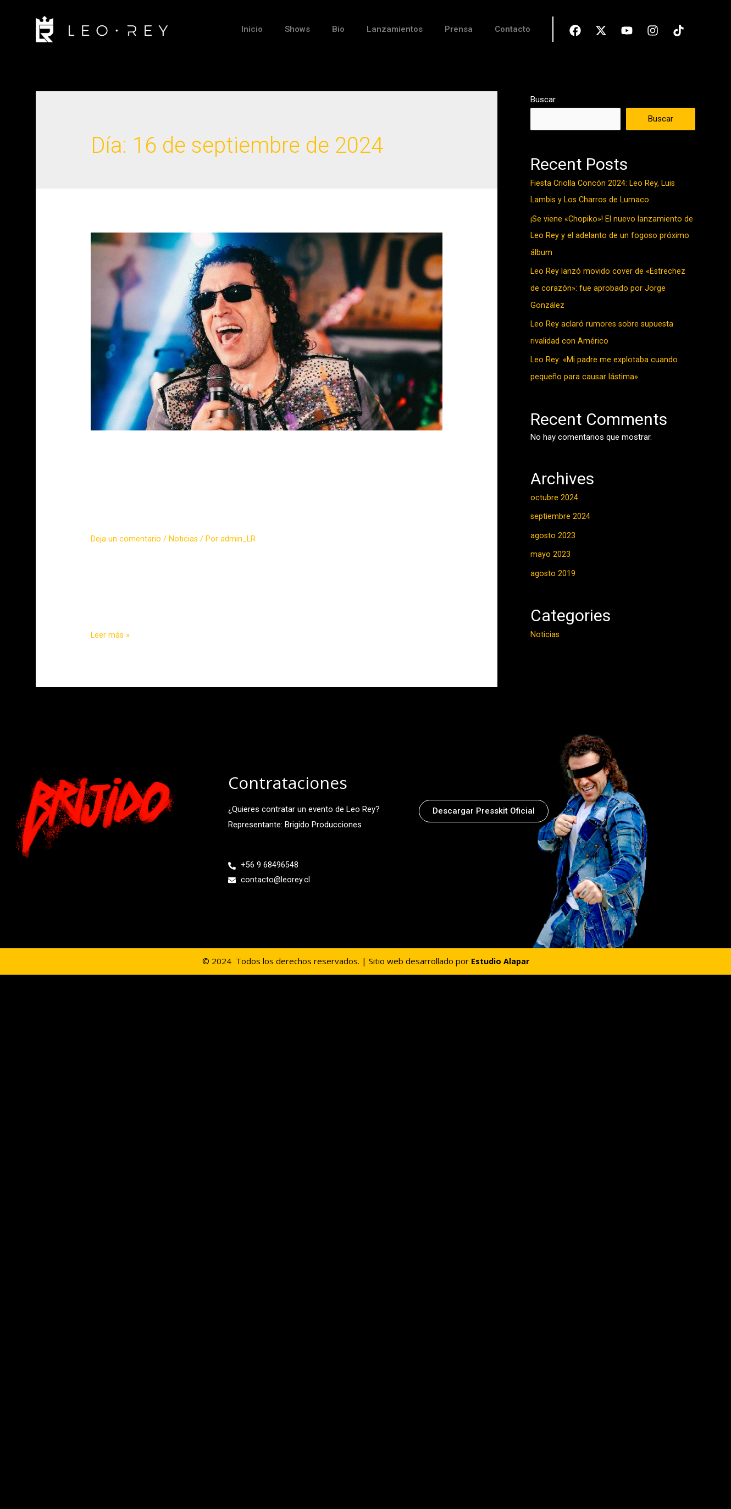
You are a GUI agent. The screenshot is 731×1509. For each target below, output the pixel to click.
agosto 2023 (553, 531)
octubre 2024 (554, 494)
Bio (338, 29)
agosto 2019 (553, 568)
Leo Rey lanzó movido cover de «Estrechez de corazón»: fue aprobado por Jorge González (608, 287)
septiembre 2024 (560, 512)
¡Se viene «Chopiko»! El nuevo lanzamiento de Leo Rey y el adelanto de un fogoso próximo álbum (612, 235)
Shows (297, 29)
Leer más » (111, 663)
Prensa (459, 29)
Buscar (543, 99)
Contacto (512, 29)
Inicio (252, 29)
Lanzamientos (395, 29)
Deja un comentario (126, 567)
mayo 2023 (550, 550)
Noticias (183, 567)
